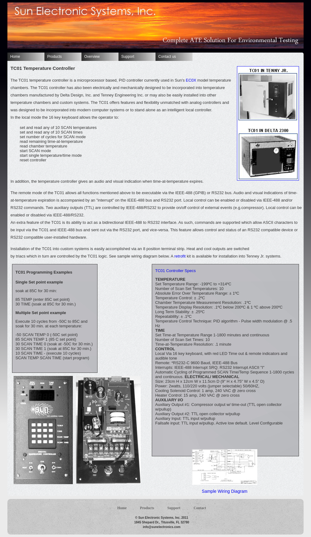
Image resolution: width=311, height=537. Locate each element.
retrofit (180, 256)
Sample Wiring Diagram (224, 491)
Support (127, 56)
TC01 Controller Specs (175, 270)
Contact (199, 508)
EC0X (191, 80)
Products (54, 56)
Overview (92, 56)
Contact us (167, 56)
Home (15, 56)
